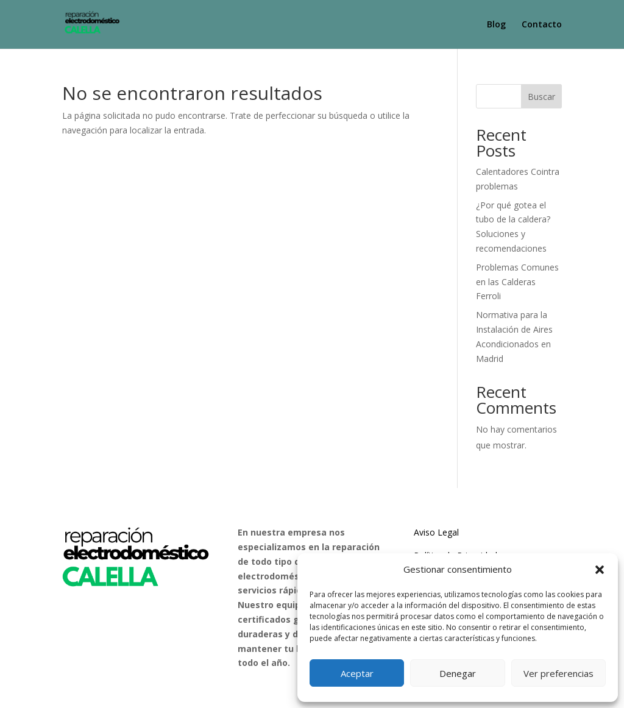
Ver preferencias (558, 673)
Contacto (542, 25)
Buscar (541, 96)
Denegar (457, 673)
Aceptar (357, 673)
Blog (496, 25)
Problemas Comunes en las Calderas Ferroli (517, 281)
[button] (600, 570)
